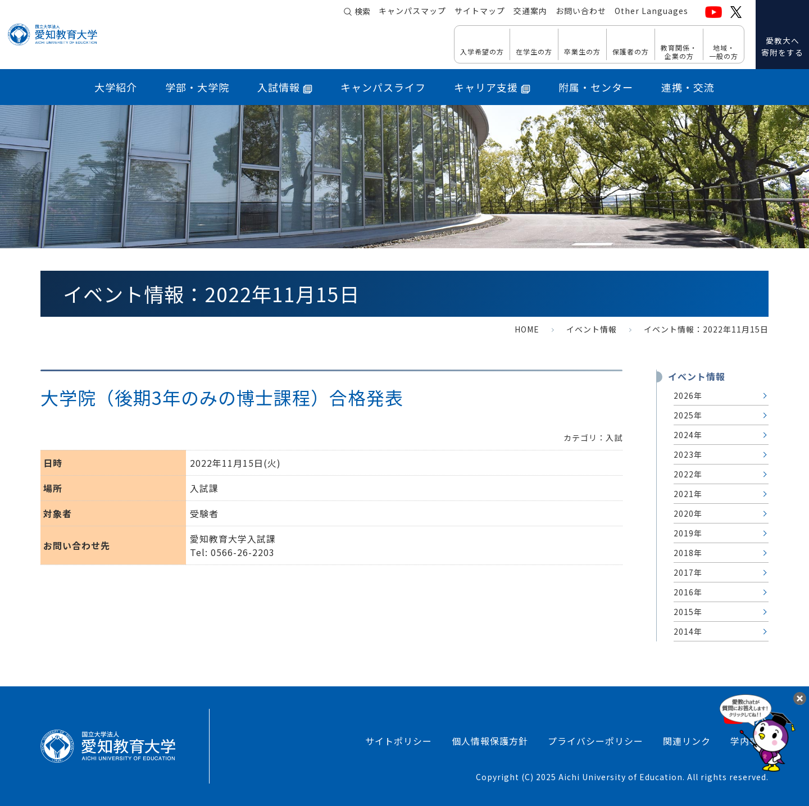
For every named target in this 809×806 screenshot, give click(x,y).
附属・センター (595, 87)
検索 (362, 12)
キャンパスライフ (383, 87)
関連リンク (687, 741)
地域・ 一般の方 (723, 51)
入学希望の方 (482, 51)
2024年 (688, 434)
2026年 (688, 395)
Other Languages (651, 11)
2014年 (688, 631)
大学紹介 (115, 87)
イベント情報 (591, 329)
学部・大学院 (197, 87)
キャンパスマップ (412, 11)
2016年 (688, 592)
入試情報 (284, 87)
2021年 (688, 493)
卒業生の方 (582, 51)
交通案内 (530, 11)
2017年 (688, 572)
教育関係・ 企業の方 (679, 51)
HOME (527, 329)
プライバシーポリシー (595, 741)
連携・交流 (688, 87)
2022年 (688, 474)
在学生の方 (534, 51)
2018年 (688, 552)
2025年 (688, 415)
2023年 (688, 454)
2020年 (688, 513)
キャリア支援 (492, 87)
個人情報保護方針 (490, 741)
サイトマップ (480, 11)
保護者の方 (630, 51)
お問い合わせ (581, 11)
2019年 (688, 533)
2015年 (688, 611)
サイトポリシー (398, 741)
